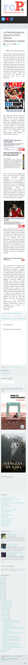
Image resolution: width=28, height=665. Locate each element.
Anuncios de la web (6, 506)
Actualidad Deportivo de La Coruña (10, 499)
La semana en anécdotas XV (10, 636)
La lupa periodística (8, 313)
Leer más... (21, 570)
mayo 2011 (5, 613)
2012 (3, 598)
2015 (3, 592)
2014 (3, 594)
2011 (3, 599)
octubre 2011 (6, 605)
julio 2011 (5, 610)
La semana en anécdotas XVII (10, 622)
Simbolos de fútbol (6, 524)
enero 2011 (5, 649)
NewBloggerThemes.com (6, 660)
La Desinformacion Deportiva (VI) (11, 643)
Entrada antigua (22, 318)
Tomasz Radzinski (7, 631)
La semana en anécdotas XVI (10, 626)
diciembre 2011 (6, 601)
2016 (3, 590)
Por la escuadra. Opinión (7, 518)
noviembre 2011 (7, 603)
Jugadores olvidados (6, 515)
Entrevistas (4, 508)
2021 (3, 581)
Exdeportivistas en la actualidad (9, 509)
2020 (3, 583)
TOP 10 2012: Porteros (12, 534)
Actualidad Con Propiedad (8, 497)
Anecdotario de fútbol (6, 501)
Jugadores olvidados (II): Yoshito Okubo (13, 647)
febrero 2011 (6, 619)
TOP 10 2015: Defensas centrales (15, 553)
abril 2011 (5, 615)
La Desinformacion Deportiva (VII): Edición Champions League (14, 36)
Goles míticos (4, 513)
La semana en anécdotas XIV (10, 645)
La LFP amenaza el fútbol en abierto (12, 638)
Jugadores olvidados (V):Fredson (11, 620)
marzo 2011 (5, 617)
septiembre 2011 (7, 606)
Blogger (2, 657)
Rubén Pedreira (5, 373)
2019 (3, 585)
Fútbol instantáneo (6, 511)
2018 (3, 587)
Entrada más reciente (6, 318)
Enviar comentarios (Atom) (15, 367)
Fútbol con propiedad (13, 656)
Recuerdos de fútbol (6, 520)
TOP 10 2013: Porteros (12, 544)
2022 (3, 580)
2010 (3, 651)
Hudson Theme (8, 658)
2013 (3, 596)
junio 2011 (5, 612)
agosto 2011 (5, 608)
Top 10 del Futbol (5, 526)
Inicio (15, 318)
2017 (3, 589)
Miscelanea (4, 517)
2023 (3, 578)
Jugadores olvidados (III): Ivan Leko (12, 640)
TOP (25, 663)
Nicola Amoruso (7, 624)
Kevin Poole (6, 641)
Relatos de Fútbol (5, 522)
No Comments (18, 313)
